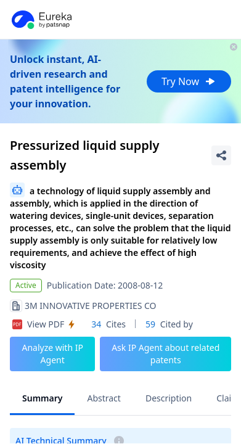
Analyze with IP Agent (52, 354)
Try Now (188, 81)
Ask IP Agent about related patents (165, 354)
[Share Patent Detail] (221, 155)
